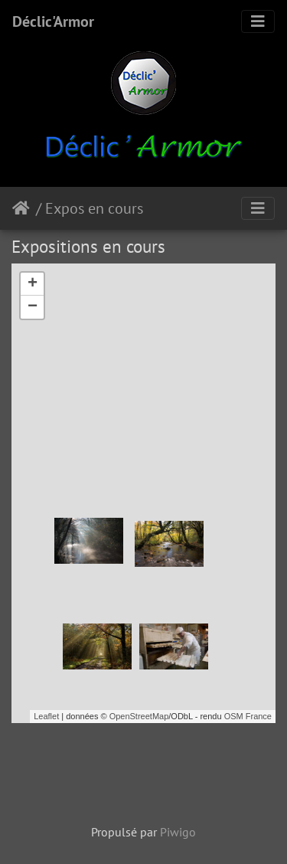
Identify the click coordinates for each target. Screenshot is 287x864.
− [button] (33, 307)
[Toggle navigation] (258, 21)
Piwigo (178, 831)
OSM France (248, 716)
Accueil (24, 208)
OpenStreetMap (139, 716)
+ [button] (33, 284)
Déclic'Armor (53, 21)
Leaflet (46, 716)
